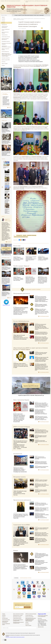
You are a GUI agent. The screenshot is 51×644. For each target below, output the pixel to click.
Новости (3, 22)
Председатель (4, 24)
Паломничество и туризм (17, 615)
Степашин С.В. (19, 235)
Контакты (3, 61)
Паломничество (4, 34)
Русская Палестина (5, 51)
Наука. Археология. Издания (5, 32)
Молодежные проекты (6, 41)
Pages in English (5, 63)
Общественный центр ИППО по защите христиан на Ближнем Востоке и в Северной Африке (6, 55)
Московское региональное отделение (6, 44)
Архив (10, 107)
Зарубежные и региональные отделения (6, 46)
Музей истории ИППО (6, 59)
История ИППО (5, 618)
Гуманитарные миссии (6, 36)
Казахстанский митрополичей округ (21, 236)
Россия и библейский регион (5, 30)
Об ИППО (3, 19)
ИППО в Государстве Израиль (5, 49)
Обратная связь (41, 626)
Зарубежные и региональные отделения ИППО (18, 622)
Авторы (27, 622)
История (3, 20)
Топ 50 (10, 297)
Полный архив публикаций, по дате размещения (43, 616)
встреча (24, 235)
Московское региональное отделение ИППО (18, 620)
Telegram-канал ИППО (6, 305)
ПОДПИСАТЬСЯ (27, 607)
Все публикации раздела (44, 316)
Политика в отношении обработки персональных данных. (15, 637)
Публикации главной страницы (32, 289)
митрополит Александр (31, 235)
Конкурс (3, 65)
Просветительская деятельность (5, 39)
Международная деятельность (5, 27)
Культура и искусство (6, 57)
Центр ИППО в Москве (42, 619)
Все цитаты (9, 241)
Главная (3, 17)
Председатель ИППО (6, 619)
